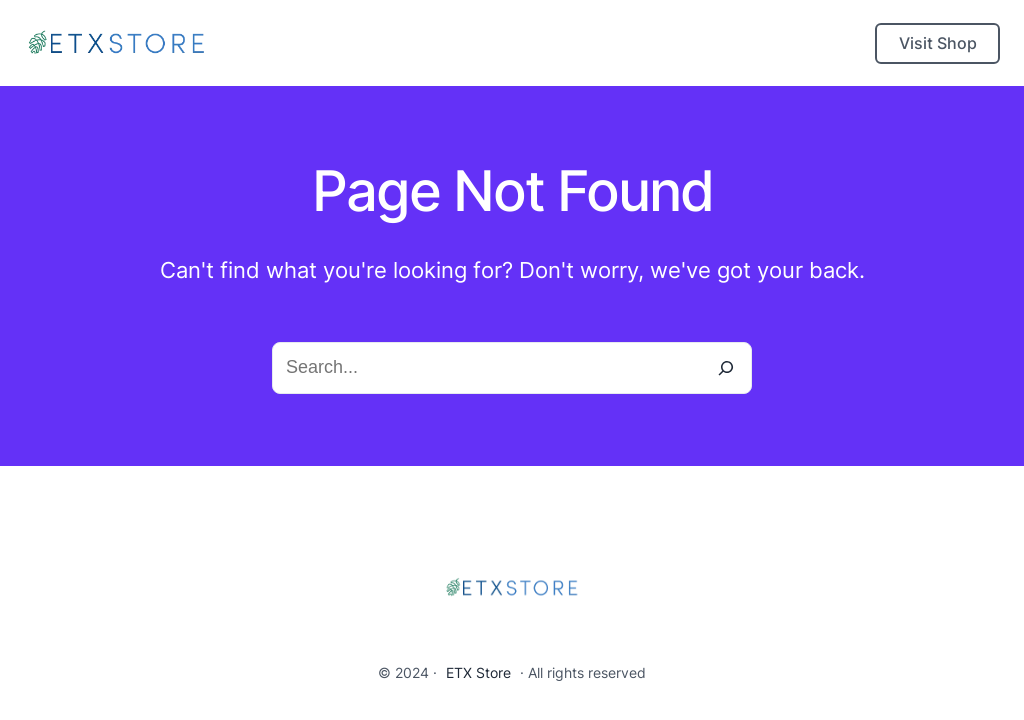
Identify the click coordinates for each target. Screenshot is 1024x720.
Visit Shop (938, 43)
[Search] (726, 368)
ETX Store (478, 672)
